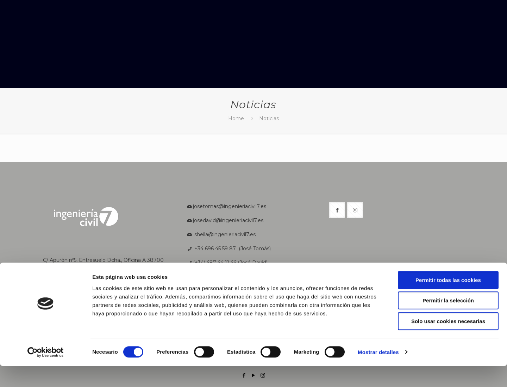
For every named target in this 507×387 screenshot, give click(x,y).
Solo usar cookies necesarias (448, 342)
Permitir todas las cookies (448, 301)
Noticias (269, 118)
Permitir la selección (448, 322)
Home (236, 118)
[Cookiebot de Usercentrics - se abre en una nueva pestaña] (45, 373)
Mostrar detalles (378, 373)
